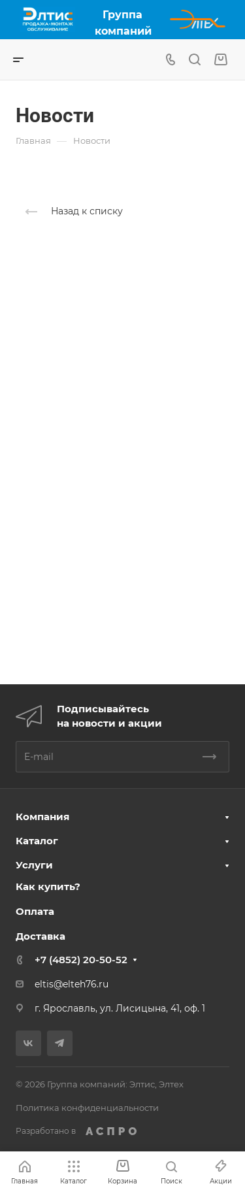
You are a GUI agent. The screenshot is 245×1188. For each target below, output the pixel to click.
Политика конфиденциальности (87, 1107)
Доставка (40, 936)
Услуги (34, 865)
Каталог (37, 840)
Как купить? (48, 886)
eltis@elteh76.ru (71, 984)
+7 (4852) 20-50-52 (81, 959)
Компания (42, 816)
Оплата (35, 911)
